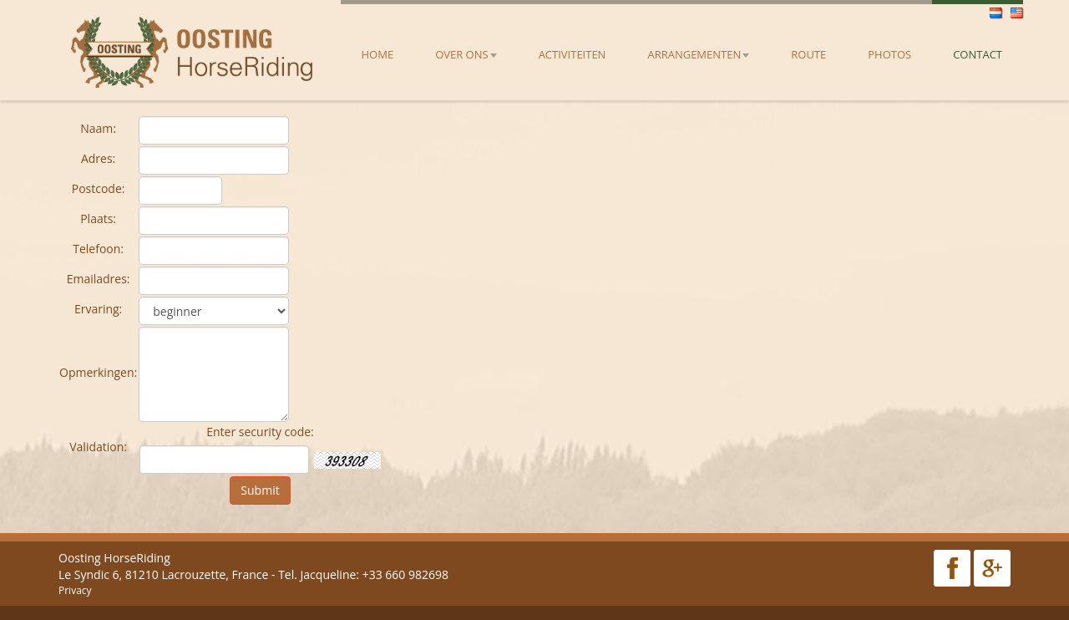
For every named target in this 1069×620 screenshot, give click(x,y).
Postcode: (98, 188)
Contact (977, 54)
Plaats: (98, 218)
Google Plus (992, 568)
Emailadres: (98, 279)
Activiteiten (572, 54)
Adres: (98, 158)
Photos (889, 54)
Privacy (75, 590)
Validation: (98, 447)
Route (808, 54)
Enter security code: (260, 432)
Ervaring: (98, 309)
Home (378, 54)
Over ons (466, 54)
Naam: (98, 128)
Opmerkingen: (98, 372)
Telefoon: (98, 249)
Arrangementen (698, 54)
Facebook (952, 568)
